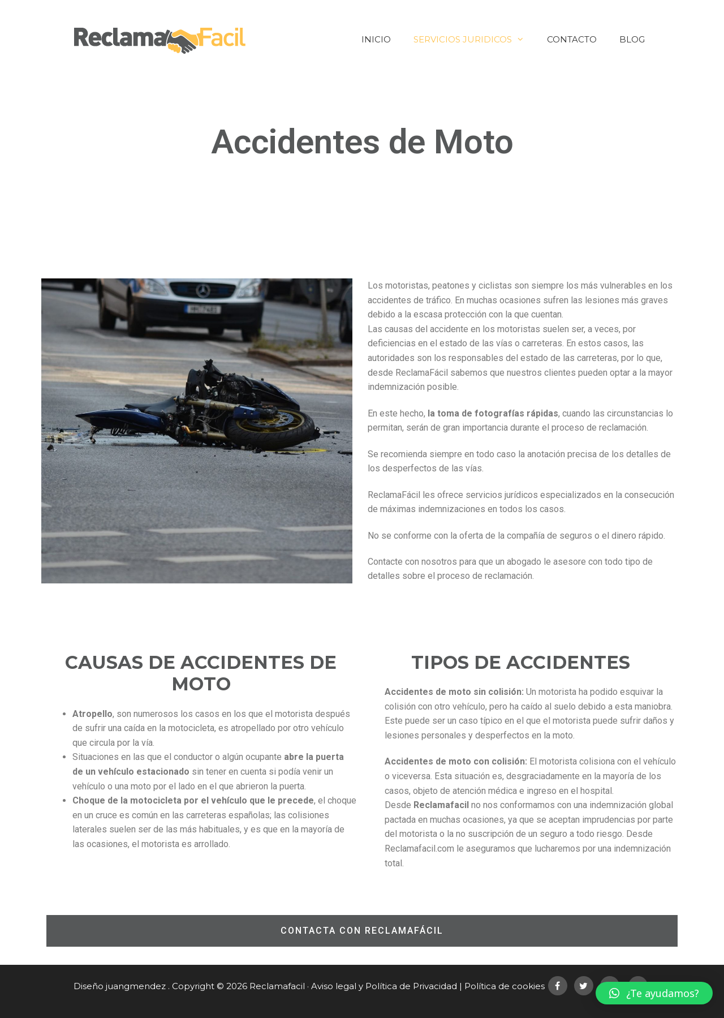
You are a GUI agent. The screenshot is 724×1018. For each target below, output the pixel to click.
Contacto (572, 39)
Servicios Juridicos (474, 40)
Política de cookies (504, 986)
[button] (362, 931)
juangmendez (136, 986)
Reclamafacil (277, 986)
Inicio (376, 39)
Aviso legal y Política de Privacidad (384, 986)
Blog (632, 39)
